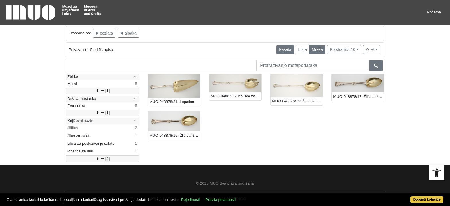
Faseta (285, 49)
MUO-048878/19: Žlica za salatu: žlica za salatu (297, 101)
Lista (302, 49)
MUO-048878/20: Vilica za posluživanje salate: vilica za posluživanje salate (236, 96)
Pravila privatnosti (243, 196)
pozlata (104, 33)
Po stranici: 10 (342, 49)
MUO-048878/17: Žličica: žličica (358, 96)
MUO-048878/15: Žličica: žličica (174, 135)
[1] (102, 90)
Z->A (370, 49)
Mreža (317, 49)
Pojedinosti (212, 196)
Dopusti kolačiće (403, 196)
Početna (434, 12)
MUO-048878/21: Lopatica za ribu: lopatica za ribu (174, 102)
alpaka (128, 33)
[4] (102, 158)
